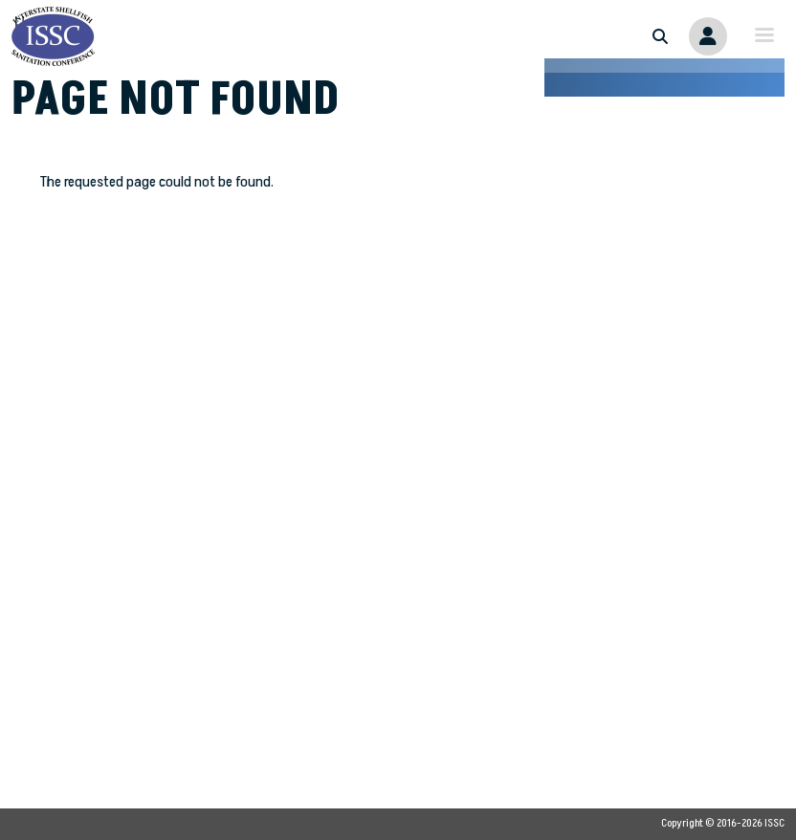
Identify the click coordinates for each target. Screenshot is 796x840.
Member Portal (708, 36)
